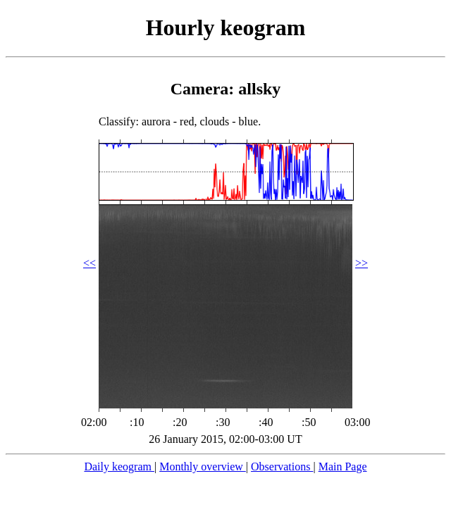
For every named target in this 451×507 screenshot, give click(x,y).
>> (361, 263)
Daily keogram (119, 466)
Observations (282, 466)
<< (89, 263)
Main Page (343, 466)
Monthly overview (202, 466)
